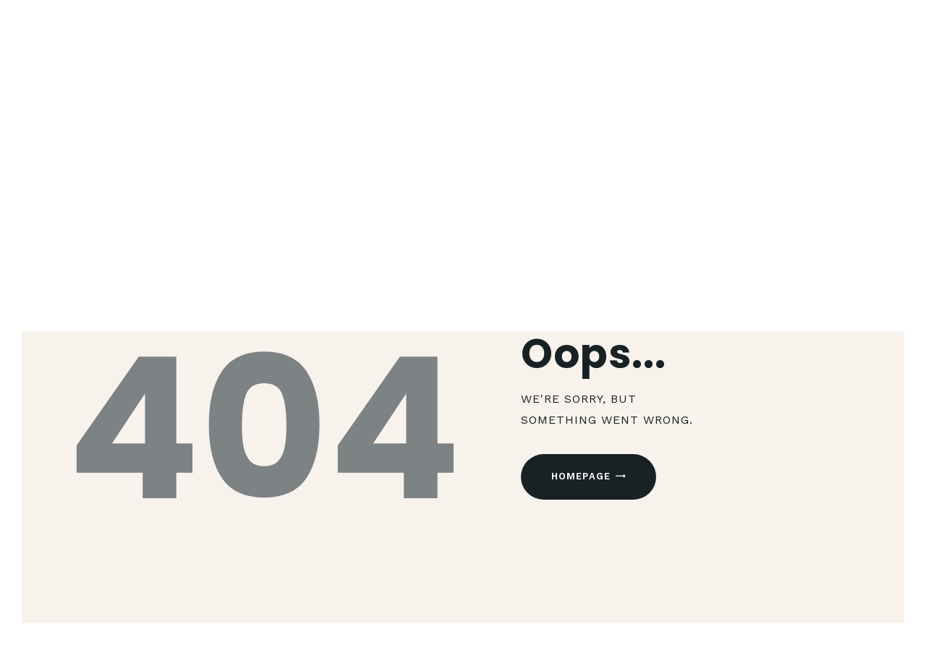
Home (415, 225)
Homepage (581, 476)
